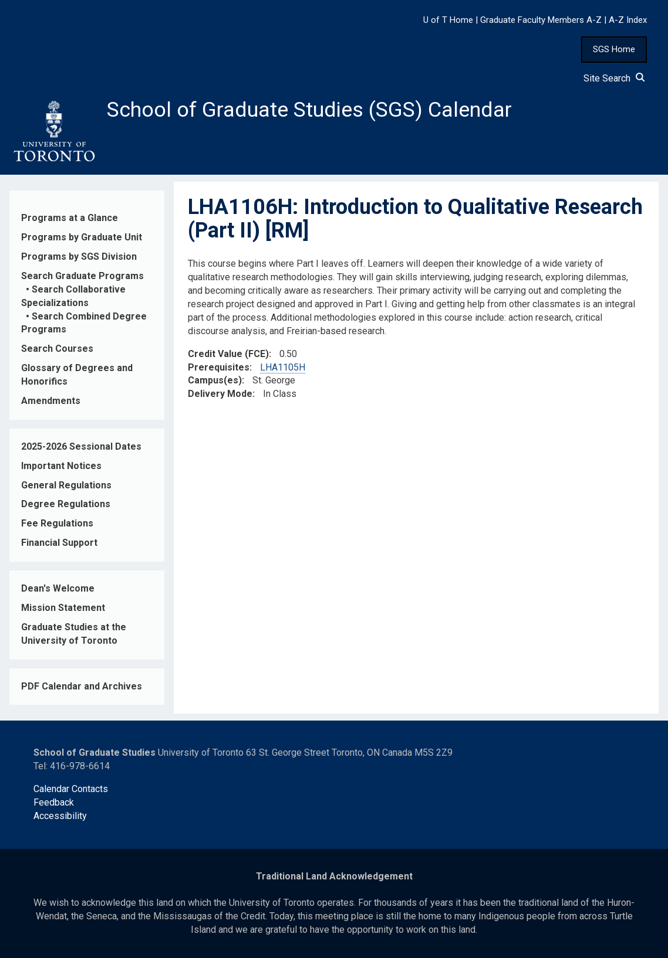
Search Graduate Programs (82, 275)
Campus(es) (215, 380)
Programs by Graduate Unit (81, 237)
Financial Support (59, 542)
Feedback (53, 802)
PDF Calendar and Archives (81, 686)
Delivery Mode (220, 393)
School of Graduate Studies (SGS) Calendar (309, 109)
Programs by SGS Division (79, 256)
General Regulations (66, 485)
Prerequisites (218, 367)
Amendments (50, 400)
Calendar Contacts (70, 788)
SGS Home (614, 49)
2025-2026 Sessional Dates (81, 446)
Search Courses (57, 348)
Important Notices (61, 465)
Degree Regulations (65, 503)
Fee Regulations (57, 523)
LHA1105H (282, 367)
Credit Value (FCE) (228, 353)
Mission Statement (63, 607)
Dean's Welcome (58, 588)
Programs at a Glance (69, 217)
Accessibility (60, 815)
